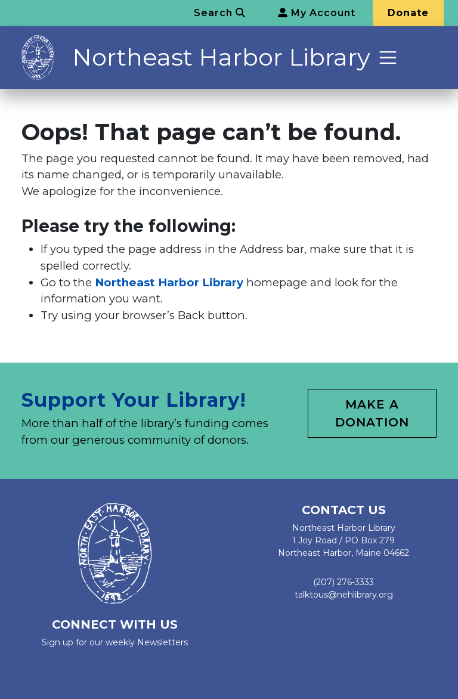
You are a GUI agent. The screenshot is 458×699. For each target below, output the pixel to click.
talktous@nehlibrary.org (344, 594)
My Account (316, 12)
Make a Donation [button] (372, 413)
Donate (408, 12)
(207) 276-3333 (343, 582)
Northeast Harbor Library (221, 57)
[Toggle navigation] (388, 57)
